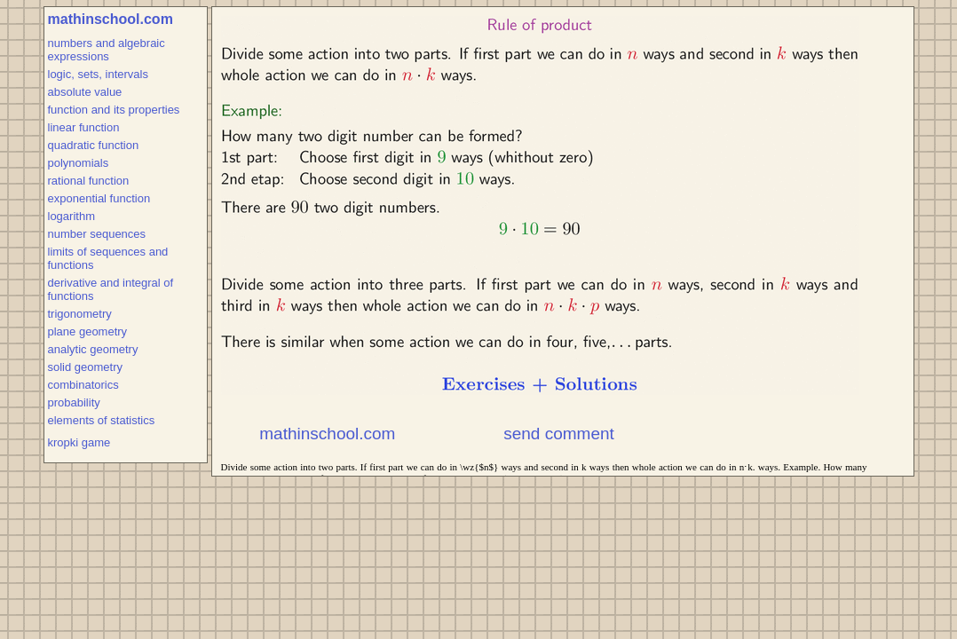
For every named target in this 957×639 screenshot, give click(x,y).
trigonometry (80, 313)
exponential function (99, 198)
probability (74, 402)
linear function (84, 127)
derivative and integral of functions (111, 289)
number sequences (97, 234)
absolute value (85, 92)
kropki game (79, 442)
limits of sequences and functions (108, 258)
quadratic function (93, 145)
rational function (89, 180)
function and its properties (114, 109)
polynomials (78, 163)
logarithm (71, 216)
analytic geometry (93, 349)
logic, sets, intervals (98, 74)
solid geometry (85, 367)
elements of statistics (101, 420)
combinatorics (83, 384)
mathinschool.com (110, 19)
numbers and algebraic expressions (106, 49)
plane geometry (88, 331)
